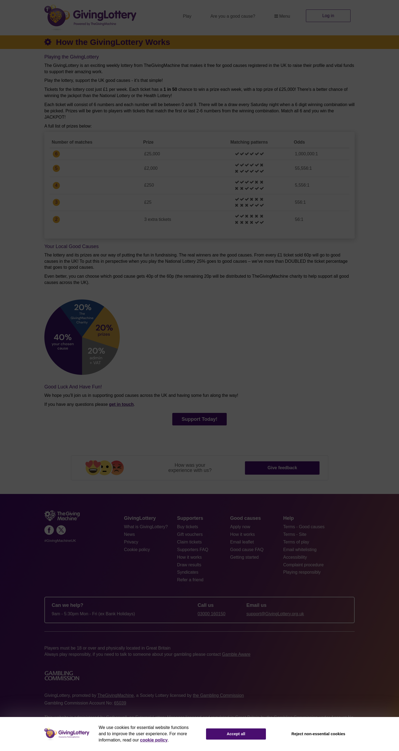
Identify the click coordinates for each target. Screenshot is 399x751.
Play (187, 16)
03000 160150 (211, 613)
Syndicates (187, 572)
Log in (328, 15)
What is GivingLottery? (146, 526)
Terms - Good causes (304, 526)
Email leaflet (242, 542)
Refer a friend (190, 579)
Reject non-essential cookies (318, 734)
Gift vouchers (190, 534)
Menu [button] (282, 16)
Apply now (240, 526)
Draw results (189, 565)
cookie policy (154, 740)
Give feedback (282, 467)
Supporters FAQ (192, 549)
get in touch (121, 404)
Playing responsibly (302, 572)
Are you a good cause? (232, 16)
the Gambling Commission (218, 695)
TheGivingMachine (115, 695)
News (129, 534)
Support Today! (199, 419)
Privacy (131, 542)
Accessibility (295, 557)
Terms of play (296, 542)
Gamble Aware (236, 654)
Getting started (244, 557)
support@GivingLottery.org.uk (275, 613)
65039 (120, 703)
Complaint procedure (303, 565)
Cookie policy (137, 549)
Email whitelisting (300, 549)
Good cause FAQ (247, 549)
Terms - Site (294, 534)
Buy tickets (187, 526)
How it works (189, 557)
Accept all (236, 734)
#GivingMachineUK (60, 541)
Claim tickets (189, 542)
